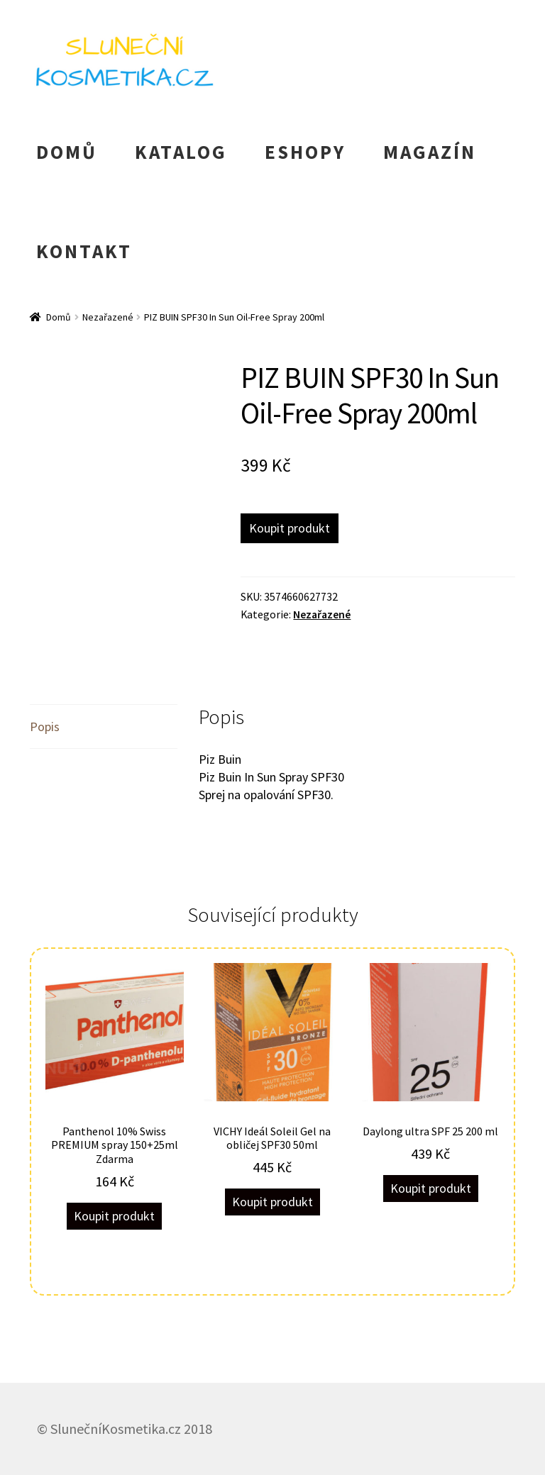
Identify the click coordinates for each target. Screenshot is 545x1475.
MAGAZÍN (429, 152)
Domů (58, 317)
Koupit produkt (289, 528)
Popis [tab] (45, 726)
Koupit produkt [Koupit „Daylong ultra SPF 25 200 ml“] (430, 1188)
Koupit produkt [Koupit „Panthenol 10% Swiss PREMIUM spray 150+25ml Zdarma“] (114, 1216)
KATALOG (181, 152)
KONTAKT (84, 251)
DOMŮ (66, 152)
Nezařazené (107, 317)
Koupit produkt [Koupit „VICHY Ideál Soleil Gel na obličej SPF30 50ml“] (272, 1201)
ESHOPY (305, 152)
